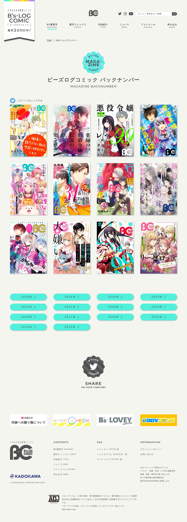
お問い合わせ (146, 454)
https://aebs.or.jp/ (69, 509)
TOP (49, 40)
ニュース (124, 25)
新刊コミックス (77, 25)
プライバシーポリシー (151, 449)
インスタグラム (110, 454)
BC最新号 (52, 25)
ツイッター (106, 449)
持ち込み (172, 25)
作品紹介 (103, 25)
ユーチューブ (108, 459)
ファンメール (148, 25)
